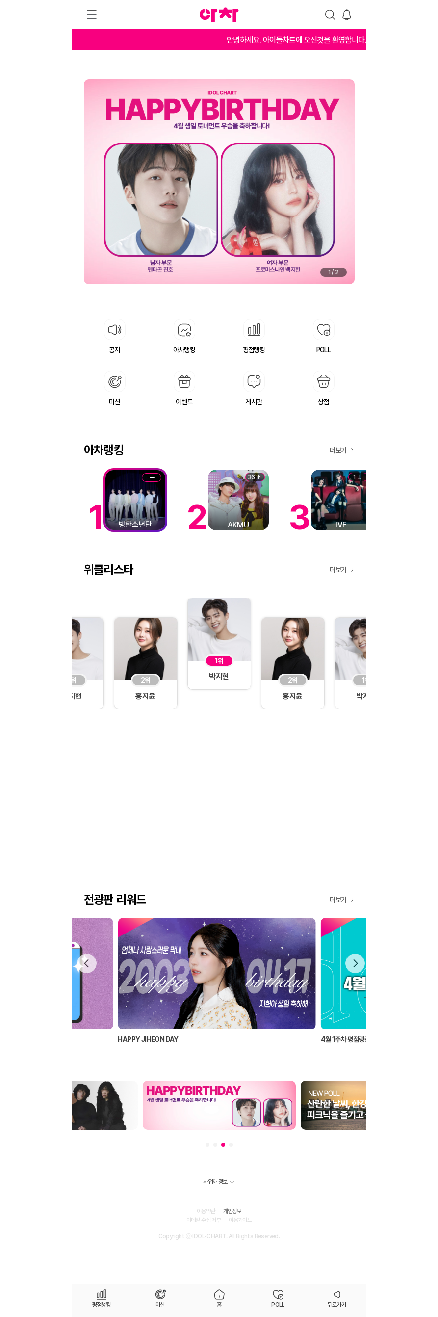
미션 (160, 1304)
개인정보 (232, 1211)
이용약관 (206, 1211)
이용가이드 (240, 1220)
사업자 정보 (215, 1181)
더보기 (338, 450)
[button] (355, 963)
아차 (219, 14)
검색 (330, 15)
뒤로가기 (337, 1304)
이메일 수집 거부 (203, 1220)
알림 (347, 15)
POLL (277, 1304)
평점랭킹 (101, 1304)
